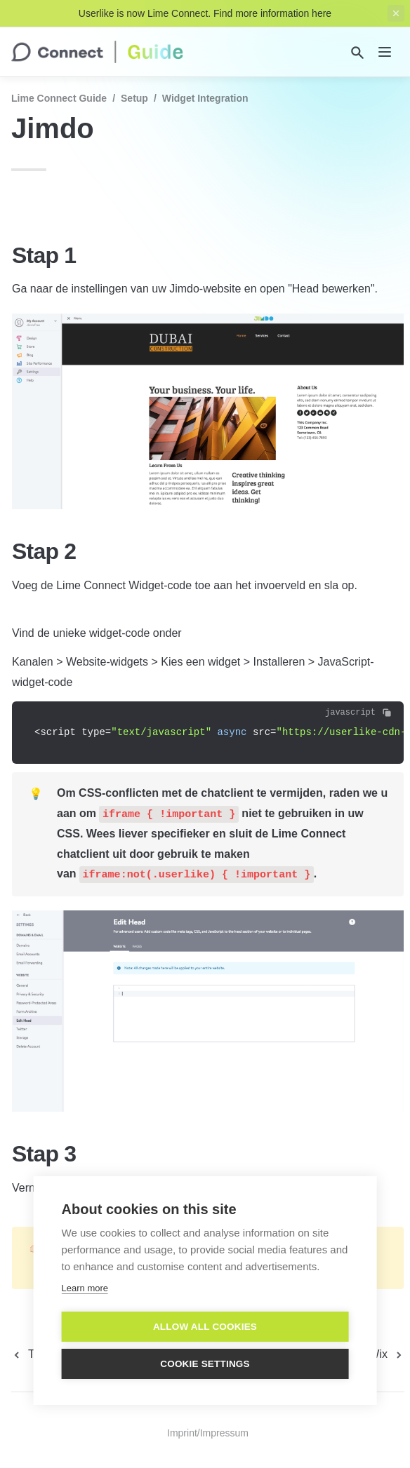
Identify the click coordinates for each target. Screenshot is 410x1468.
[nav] (385, 52)
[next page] (386, 1354)
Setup (134, 98)
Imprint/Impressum (208, 1433)
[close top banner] (396, 13)
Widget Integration (205, 98)
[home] (97, 52)
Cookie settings (205, 1363)
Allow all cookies (205, 1326)
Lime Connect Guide (59, 98)
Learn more (85, 1287)
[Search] (357, 53)
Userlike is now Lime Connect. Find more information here (205, 13)
